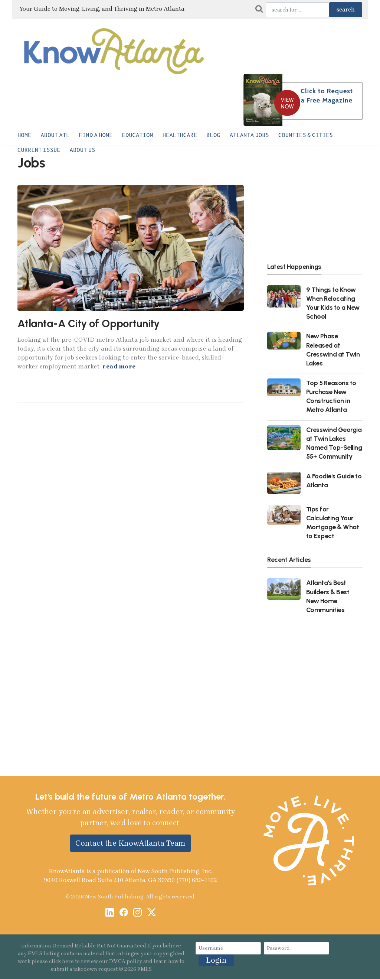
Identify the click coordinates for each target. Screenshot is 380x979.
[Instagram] (137, 913)
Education (137, 135)
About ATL (54, 135)
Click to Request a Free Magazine (327, 95)
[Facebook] (123, 913)
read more (119, 366)
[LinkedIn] (109, 913)
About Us (82, 150)
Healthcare (180, 135)
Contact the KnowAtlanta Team (130, 843)
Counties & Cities (305, 135)
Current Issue (38, 150)
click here (61, 961)
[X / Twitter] (151, 913)
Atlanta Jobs (249, 135)
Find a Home (96, 135)
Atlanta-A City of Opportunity (88, 323)
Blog (213, 135)
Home (24, 135)
